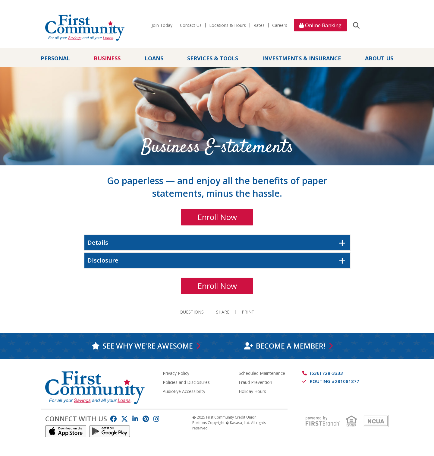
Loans (154, 58)
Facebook (113, 419)
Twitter (124, 419)
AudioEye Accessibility (184, 391)
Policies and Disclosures (186, 382)
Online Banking (320, 25)
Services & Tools (212, 58)
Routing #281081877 (334, 381)
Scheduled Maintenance (262, 373)
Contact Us (191, 25)
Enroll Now (217, 217)
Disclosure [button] (102, 260)
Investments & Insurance (301, 58)
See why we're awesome (147, 346)
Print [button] (248, 312)
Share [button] (222, 312)
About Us (379, 58)
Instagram (156, 419)
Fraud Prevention (255, 382)
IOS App (65, 431)
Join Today (162, 25)
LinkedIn (135, 419)
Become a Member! (290, 346)
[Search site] (356, 25)
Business (107, 58)
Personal (55, 58)
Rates (259, 25)
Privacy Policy (176, 373)
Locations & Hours (227, 25)
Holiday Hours (252, 391)
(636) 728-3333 (326, 373)
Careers (279, 25)
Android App (109, 431)
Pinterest (146, 419)
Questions (192, 312)
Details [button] (97, 242)
